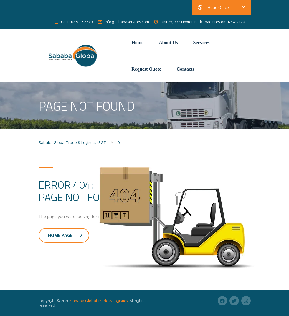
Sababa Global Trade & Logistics (99, 300)
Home (137, 42)
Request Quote (146, 68)
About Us (168, 42)
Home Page (65, 235)
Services (201, 42)
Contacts (185, 68)
